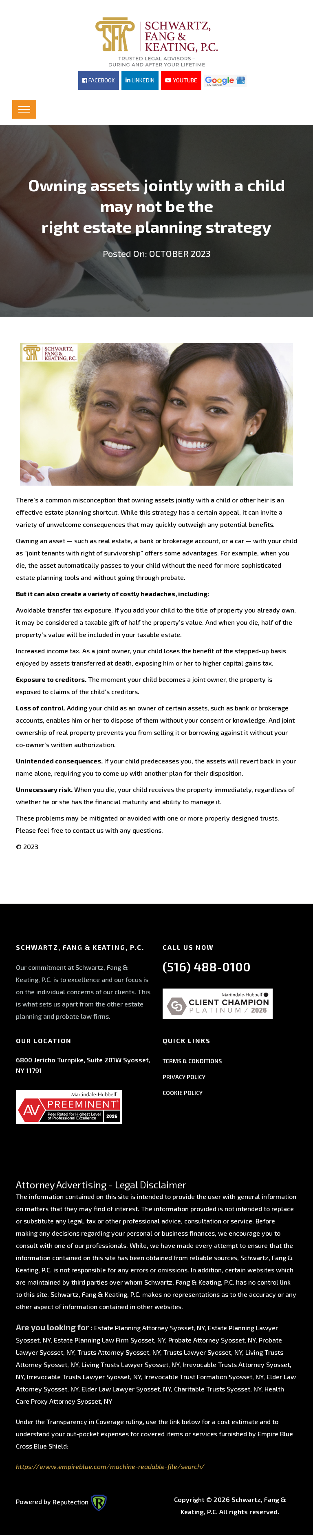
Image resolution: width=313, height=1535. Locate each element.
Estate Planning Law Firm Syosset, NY (109, 1339)
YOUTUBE (181, 80)
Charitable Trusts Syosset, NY (217, 1388)
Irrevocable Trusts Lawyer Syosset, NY (84, 1376)
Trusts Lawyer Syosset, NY (202, 1351)
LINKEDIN (140, 80)
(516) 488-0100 (207, 965)
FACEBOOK (98, 80)
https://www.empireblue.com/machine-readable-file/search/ (110, 1465)
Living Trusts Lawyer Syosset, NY (130, 1363)
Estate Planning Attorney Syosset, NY (149, 1327)
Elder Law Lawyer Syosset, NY (126, 1388)
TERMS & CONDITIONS (192, 1059)
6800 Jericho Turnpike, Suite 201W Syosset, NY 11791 (83, 1064)
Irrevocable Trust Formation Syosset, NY (203, 1376)
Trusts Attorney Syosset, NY (118, 1351)
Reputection (80, 1500)
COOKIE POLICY (183, 1091)
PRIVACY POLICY (184, 1075)
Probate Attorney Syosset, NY (212, 1339)
